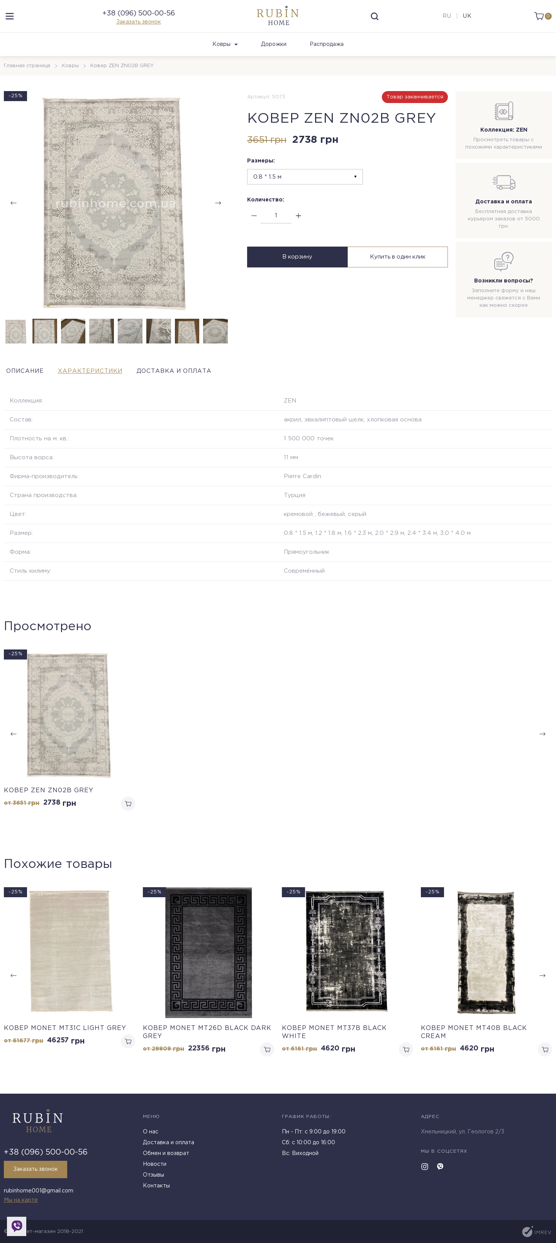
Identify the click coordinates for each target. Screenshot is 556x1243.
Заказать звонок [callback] (37, 1171)
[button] (218, 213)
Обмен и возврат (166, 1155)
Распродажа (327, 54)
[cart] (541, 21)
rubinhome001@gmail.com (38, 1192)
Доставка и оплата (168, 1145)
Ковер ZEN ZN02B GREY (48, 800)
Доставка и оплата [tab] (203, 381)
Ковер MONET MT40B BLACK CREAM (474, 1043)
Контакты (156, 1188)
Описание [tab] (25, 381)
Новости (154, 1166)
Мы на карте (21, 1200)
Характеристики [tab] (104, 381)
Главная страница (27, 76)
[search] (375, 21)
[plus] (298, 226)
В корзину (296, 268)
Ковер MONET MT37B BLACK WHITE (334, 1043)
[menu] (9, 21)
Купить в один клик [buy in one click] (399, 268)
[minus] (254, 226)
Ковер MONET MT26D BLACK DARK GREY (207, 1043)
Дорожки (273, 54)
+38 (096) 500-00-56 (138, 18)
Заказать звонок (138, 27)
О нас (150, 1134)
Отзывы (153, 1177)
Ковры (225, 54)
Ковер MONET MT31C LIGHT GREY (65, 1039)
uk (466, 21)
